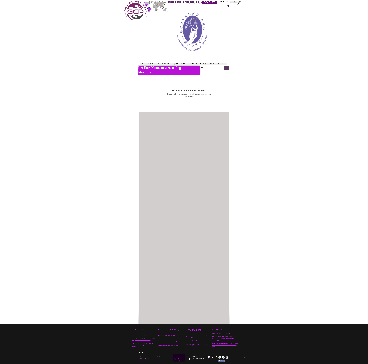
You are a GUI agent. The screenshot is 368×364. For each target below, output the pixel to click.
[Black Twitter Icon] (221, 2)
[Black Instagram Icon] (227, 2)
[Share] (221, 361)
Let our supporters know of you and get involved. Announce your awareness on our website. (143, 345)
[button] (192, 29)
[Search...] (210, 68)
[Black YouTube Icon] (223, 2)
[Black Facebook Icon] (219, 2)
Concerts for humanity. (192, 341)
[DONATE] (209, 2)
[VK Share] (212, 361)
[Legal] (146, 352)
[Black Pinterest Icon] (225, 2)
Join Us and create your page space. (142, 335)
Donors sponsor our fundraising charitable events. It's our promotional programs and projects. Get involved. (225, 345)
